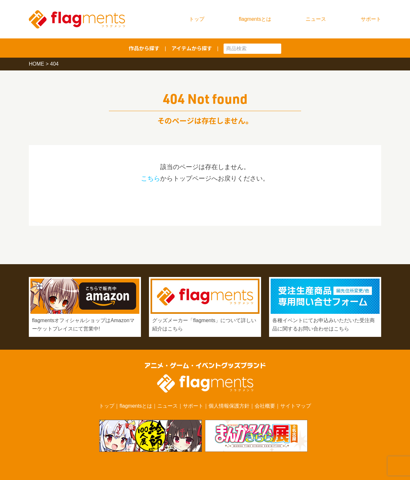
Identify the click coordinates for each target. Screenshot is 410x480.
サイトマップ (295, 406)
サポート (371, 19)
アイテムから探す (191, 48)
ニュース (316, 19)
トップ (196, 19)
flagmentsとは (255, 19)
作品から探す (144, 48)
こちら (150, 178)
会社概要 (265, 406)
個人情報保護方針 (229, 406)
